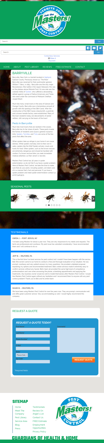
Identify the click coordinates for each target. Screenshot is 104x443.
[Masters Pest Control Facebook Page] (88, 48)
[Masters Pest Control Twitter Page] (100, 48)
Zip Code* (33, 360)
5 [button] (57, 205)
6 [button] (59, 205)
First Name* (33, 328)
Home (6, 67)
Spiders (19, 134)
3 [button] (51, 205)
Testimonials (39, 407)
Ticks (36, 134)
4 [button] (54, 205)
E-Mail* (33, 347)
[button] (12, 199)
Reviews (47, 67)
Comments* (76, 339)
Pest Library (32, 67)
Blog (17, 425)
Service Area (21, 421)
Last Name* (33, 334)
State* (22, 354)
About (17, 67)
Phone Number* (33, 340)
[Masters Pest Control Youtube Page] (94, 48)
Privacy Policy (39, 431)
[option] (20, 197)
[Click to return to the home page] (52, 21)
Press (17, 428)
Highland (47, 77)
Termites (26, 134)
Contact (80, 67)
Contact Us (38, 417)
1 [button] (46, 205)
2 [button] (49, 205)
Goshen (28, 92)
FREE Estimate (63, 67)
